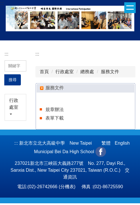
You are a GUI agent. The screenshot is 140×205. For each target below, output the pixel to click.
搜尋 (13, 79)
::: (2, 3)
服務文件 (110, 71)
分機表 (67, 186)
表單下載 (54, 118)
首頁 (44, 71)
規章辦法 (54, 109)
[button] (15, 107)
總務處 (87, 71)
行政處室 (64, 71)
